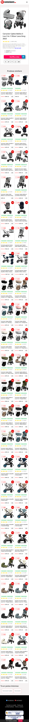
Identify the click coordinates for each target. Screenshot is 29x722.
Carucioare (18, 691)
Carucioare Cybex (7, 691)
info (12, 96)
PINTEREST (18, 700)
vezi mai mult (18, 48)
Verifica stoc (17, 57)
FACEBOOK (10, 700)
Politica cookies (19, 707)
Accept (20, 720)
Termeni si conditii (11, 705)
